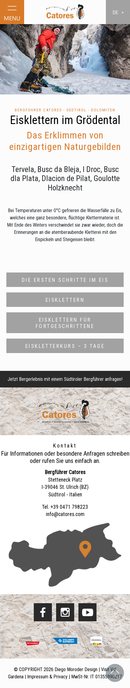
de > (118, 12)
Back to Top (115, 673)
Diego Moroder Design (76, 669)
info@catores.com (65, 514)
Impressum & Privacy (47, 677)
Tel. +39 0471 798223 (65, 507)
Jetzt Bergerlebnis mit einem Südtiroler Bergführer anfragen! (65, 379)
